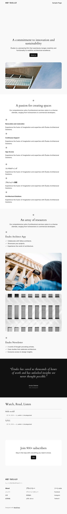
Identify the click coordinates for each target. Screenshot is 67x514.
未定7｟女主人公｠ (11, 3)
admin (20, 415)
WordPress (17, 507)
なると (8, 421)
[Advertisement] (33, 19)
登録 (33, 457)
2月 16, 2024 (10, 415)
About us (33, 55)
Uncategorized (27, 415)
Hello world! (10, 412)
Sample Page (57, 3)
